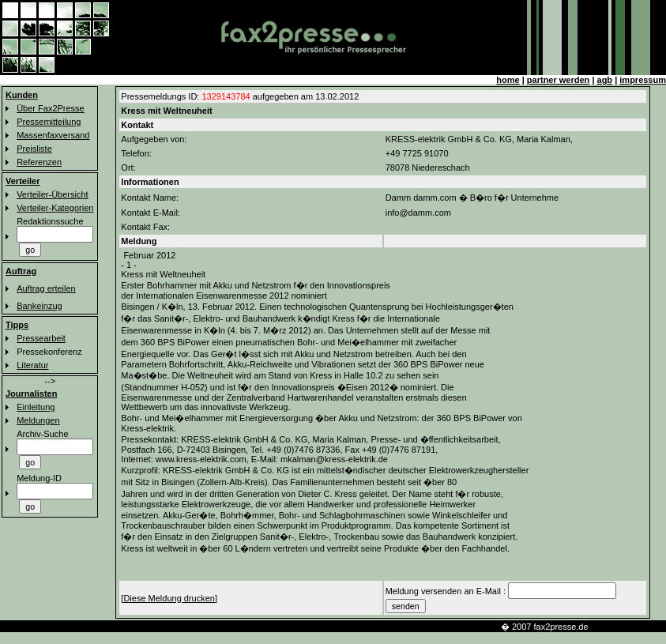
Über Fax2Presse (51, 108)
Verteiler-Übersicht (52, 194)
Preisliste (34, 148)
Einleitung (36, 407)
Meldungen (38, 420)
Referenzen (39, 162)
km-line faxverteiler (629, 626)
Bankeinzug (39, 306)
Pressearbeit (41, 338)
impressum (642, 80)
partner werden (558, 80)
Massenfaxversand (53, 135)
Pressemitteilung (49, 121)
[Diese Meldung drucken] (169, 598)
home (507, 80)
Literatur (32, 365)
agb (605, 80)
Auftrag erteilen (46, 288)
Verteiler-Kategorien (55, 208)
